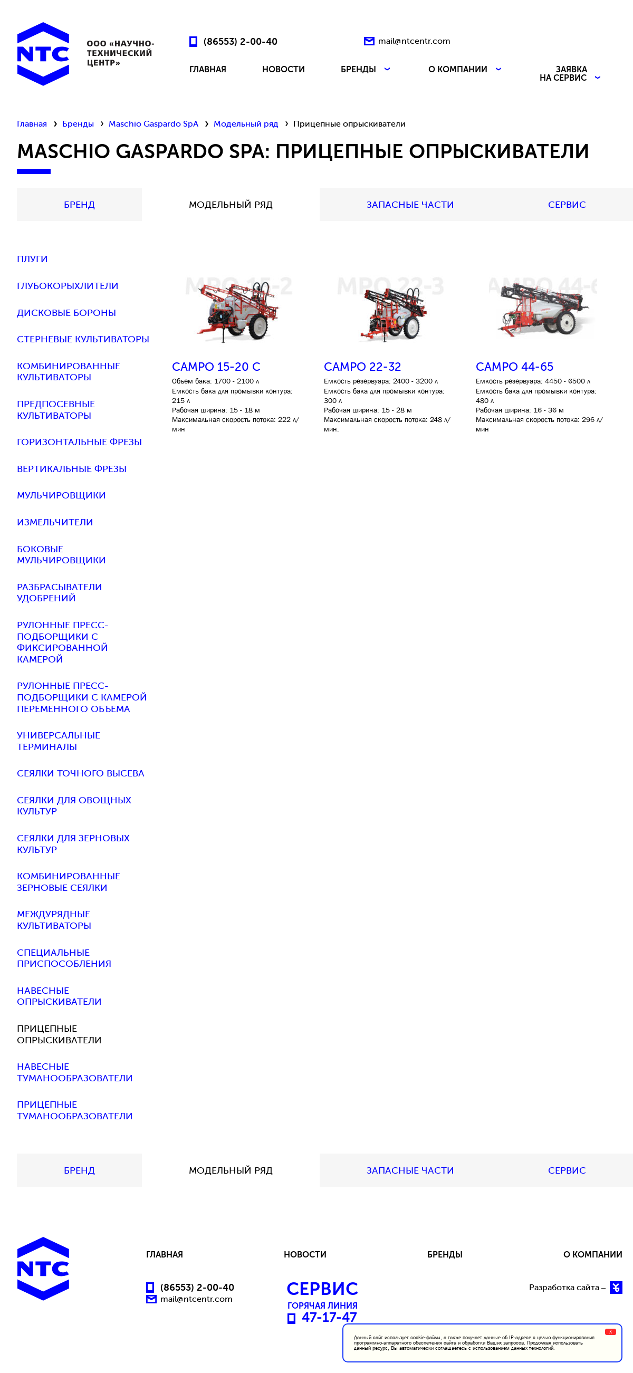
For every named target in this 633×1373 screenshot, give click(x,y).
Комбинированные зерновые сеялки (68, 882)
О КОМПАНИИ (466, 69)
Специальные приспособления (64, 958)
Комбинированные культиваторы (68, 372)
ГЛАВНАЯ (207, 69)
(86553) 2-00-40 (240, 41)
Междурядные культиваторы (54, 920)
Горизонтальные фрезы (79, 442)
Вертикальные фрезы (72, 469)
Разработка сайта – (575, 1287)
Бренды (78, 124)
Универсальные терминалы (58, 741)
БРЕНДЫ (366, 69)
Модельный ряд (246, 124)
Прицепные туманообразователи (75, 1110)
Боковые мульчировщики (61, 555)
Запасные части (410, 204)
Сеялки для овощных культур (74, 806)
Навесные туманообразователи (75, 1072)
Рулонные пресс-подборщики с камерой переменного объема (82, 697)
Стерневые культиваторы (83, 339)
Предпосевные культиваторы (56, 410)
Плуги (32, 259)
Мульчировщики (61, 495)
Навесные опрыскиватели (59, 996)
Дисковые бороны (66, 313)
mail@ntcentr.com (414, 41)
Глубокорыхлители (68, 286)
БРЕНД (79, 204)
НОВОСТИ (283, 69)
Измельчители (55, 522)
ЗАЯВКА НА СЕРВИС (571, 73)
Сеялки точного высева (81, 773)
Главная (32, 124)
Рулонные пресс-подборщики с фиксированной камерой (63, 642)
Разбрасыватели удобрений (59, 593)
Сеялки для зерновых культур (73, 844)
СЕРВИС (567, 204)
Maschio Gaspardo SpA (153, 124)
